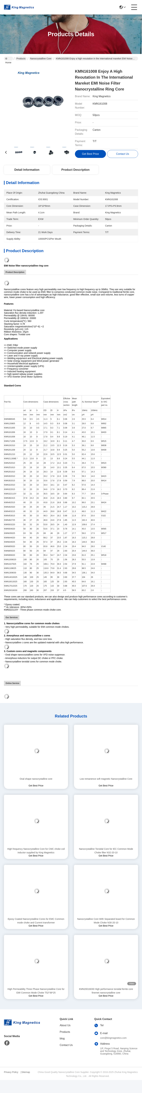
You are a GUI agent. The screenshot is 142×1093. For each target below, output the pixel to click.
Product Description (75, 169)
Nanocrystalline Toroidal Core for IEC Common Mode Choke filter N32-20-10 (106, 851)
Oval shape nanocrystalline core (36, 779)
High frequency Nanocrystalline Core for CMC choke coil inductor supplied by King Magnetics (36, 851)
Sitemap (25, 1072)
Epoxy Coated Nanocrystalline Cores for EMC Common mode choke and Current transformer (36, 921)
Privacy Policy (11, 1072)
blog (62, 1038)
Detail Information (26, 169)
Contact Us (66, 1045)
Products (20, 58)
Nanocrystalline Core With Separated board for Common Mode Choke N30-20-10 (106, 921)
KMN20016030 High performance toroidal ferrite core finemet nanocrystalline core (106, 991)
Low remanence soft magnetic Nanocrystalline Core (106, 779)
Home (8, 59)
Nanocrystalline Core (40, 58)
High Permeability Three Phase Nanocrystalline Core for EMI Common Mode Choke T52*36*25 (36, 991)
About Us (65, 1025)
